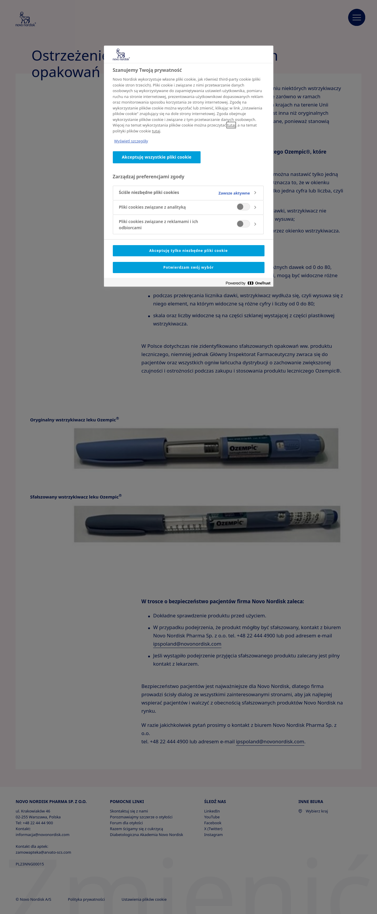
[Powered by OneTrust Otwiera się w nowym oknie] (248, 283)
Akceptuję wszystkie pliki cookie (157, 157)
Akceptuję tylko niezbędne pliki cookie (188, 250)
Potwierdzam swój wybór (188, 267)
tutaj (231, 125)
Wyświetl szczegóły (131, 141)
